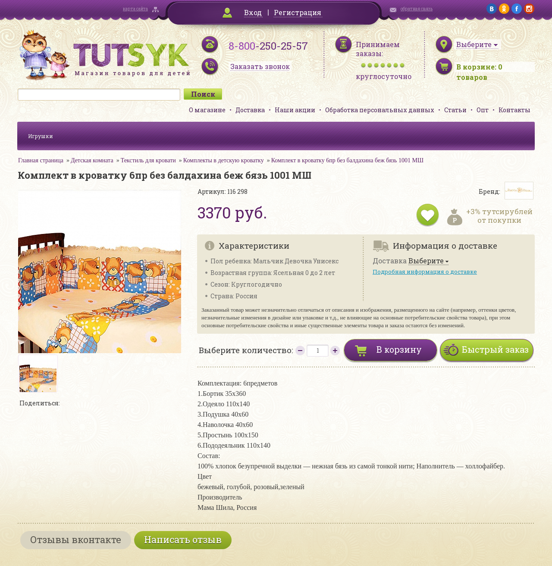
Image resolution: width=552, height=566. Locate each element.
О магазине (207, 110)
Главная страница (40, 160)
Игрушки (40, 136)
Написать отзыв (183, 539)
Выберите (426, 261)
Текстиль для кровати (148, 160)
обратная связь (417, 9)
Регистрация (297, 12)
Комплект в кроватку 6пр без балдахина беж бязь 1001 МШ (347, 160)
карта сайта (135, 9)
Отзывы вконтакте (75, 539)
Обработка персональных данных (379, 110)
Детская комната (92, 160)
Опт (483, 110)
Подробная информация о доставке (425, 271)
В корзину (399, 349)
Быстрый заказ (495, 349)
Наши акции (295, 110)
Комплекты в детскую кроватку (223, 160)
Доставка (250, 110)
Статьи (455, 110)
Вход (253, 12)
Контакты (514, 110)
